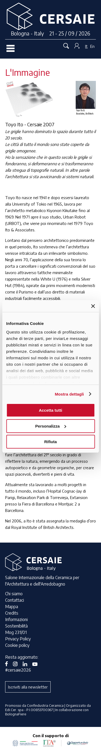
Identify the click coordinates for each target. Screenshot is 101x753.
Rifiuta (50, 441)
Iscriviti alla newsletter (28, 686)
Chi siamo (14, 593)
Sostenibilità (16, 626)
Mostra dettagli (69, 394)
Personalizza (50, 426)
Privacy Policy (18, 638)
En (92, 46)
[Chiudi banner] (93, 306)
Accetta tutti (50, 410)
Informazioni (16, 619)
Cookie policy (17, 645)
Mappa (11, 606)
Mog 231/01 (16, 632)
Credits (11, 613)
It (86, 46)
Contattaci (14, 600)
